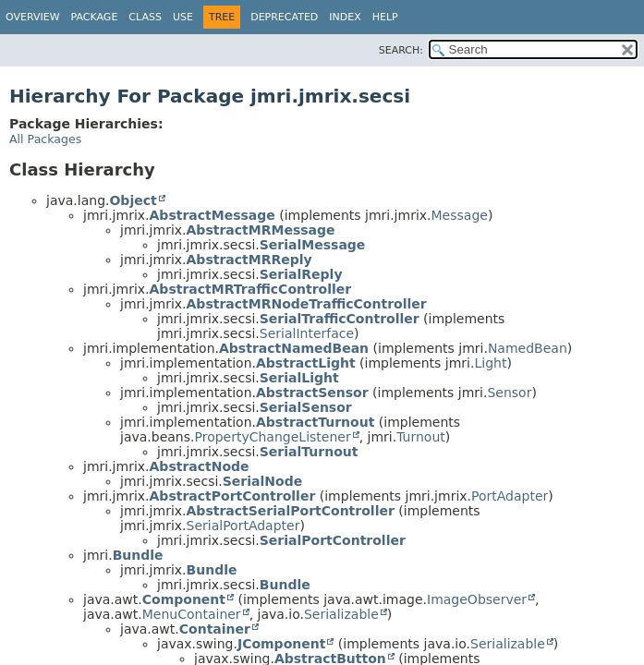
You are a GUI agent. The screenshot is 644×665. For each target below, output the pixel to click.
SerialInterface (307, 333)
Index (344, 17)
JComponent (281, 643)
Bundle (138, 555)
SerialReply (301, 274)
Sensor (509, 392)
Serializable (341, 614)
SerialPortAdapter (243, 525)
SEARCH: (401, 50)
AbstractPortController (233, 496)
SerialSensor (306, 407)
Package (94, 17)
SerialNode (262, 481)
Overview (33, 17)
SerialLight (299, 377)
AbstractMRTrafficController (251, 289)
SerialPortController (333, 540)
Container (214, 629)
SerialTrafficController (339, 318)
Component (183, 599)
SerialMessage (313, 244)
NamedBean (527, 348)
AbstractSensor (312, 392)
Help (385, 17)
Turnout (420, 436)
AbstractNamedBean (294, 348)
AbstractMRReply (249, 259)
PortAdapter (509, 496)
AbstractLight (306, 363)
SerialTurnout (309, 451)
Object (132, 200)
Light (490, 363)
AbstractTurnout (315, 422)
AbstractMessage (212, 215)
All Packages (45, 139)
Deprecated (284, 17)
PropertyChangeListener (272, 436)
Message (459, 215)
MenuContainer (191, 614)
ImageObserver (477, 599)
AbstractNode (199, 466)
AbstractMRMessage (261, 230)
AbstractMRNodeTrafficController (307, 303)
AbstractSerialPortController (291, 510)
